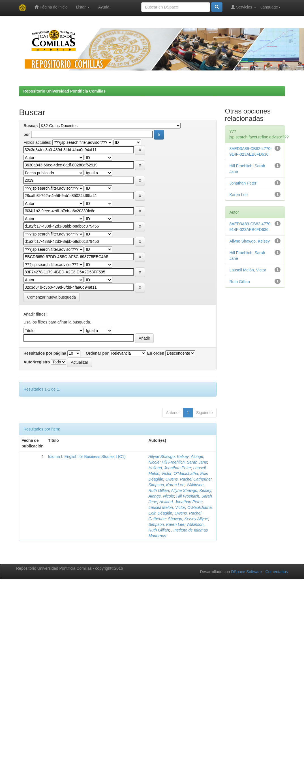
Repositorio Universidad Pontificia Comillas (64, 91)
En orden (155, 353)
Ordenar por (97, 353)
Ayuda (103, 7)
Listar (83, 7)
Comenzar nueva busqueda (51, 297)
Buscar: (30, 125)
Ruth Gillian (240, 281)
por (26, 134)
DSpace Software (246, 571)
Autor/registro (36, 362)
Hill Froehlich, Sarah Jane (184, 462)
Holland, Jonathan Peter (170, 468)
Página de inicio (51, 7)
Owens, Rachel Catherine (188, 479)
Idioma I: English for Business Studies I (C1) (87, 456)
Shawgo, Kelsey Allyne (188, 519)
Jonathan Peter (243, 183)
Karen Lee (239, 194)
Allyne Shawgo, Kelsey (169, 456)
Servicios (243, 7)
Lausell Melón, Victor (167, 507)
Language (270, 7)
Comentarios (277, 571)
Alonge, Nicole (161, 496)
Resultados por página (44, 353)
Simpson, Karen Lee (167, 485)
